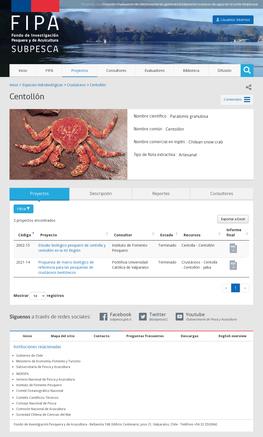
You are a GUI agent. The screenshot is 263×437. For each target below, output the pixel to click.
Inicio (22, 70)
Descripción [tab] (101, 193)
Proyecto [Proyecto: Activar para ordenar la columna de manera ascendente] (48, 234)
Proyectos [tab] (39, 193)
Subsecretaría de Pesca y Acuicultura (43, 367)
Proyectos (79, 70)
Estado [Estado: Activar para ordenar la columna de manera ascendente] (166, 234)
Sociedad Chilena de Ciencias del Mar (43, 414)
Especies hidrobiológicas (42, 84)
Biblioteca (191, 70)
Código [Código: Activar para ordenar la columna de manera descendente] (24, 234)
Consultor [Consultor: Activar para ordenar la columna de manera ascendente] (123, 234)
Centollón (98, 84)
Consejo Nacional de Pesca (36, 403)
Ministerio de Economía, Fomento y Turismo (48, 361)
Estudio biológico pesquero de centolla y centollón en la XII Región (72, 248)
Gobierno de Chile (29, 355)
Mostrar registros (39, 296)
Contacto (101, 336)
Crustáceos (76, 84)
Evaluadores (155, 70)
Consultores (116, 70)
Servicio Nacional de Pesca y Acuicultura (45, 379)
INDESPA (22, 374)
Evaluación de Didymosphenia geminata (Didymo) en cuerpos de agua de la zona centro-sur (188, 4)
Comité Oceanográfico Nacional (39, 391)
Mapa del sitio (62, 336)
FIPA (49, 70)
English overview (233, 336)
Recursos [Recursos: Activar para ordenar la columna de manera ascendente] (192, 234)
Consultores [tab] (221, 193)
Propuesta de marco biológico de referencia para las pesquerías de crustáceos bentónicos (66, 267)
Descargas (190, 336)
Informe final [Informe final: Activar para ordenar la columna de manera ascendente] (234, 232)
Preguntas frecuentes (145, 336)
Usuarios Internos (233, 19)
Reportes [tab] (161, 193)
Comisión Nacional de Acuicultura (40, 409)
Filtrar (23, 208)
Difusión (224, 70)
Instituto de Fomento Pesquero (39, 385)
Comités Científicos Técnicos (37, 397)
